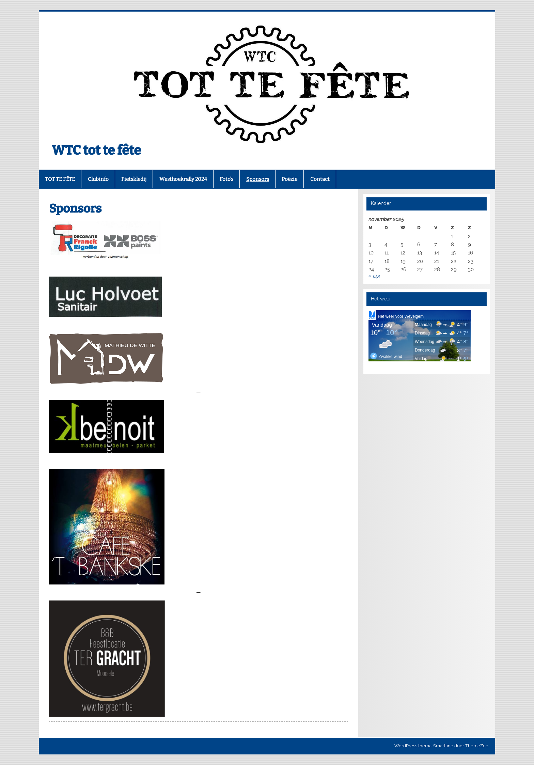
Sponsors (257, 179)
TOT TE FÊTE (60, 179)
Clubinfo (98, 179)
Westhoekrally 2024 (183, 179)
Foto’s (226, 179)
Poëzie (289, 179)
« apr (374, 276)
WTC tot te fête (96, 150)
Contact (320, 179)
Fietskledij (133, 179)
